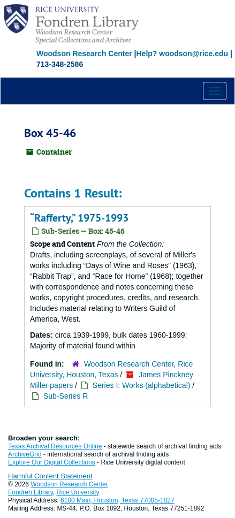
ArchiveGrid (25, 454)
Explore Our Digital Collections (51, 462)
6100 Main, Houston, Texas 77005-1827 (117, 500)
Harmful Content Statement (50, 476)
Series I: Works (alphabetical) (142, 385)
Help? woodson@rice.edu (182, 53)
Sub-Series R (65, 396)
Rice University (78, 492)
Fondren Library (30, 492)
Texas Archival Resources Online (55, 446)
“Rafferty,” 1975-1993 (79, 218)
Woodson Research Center (84, 53)
